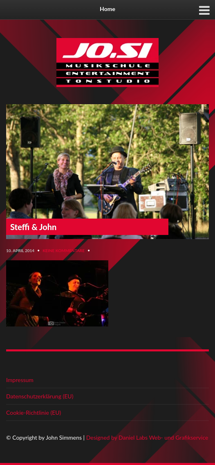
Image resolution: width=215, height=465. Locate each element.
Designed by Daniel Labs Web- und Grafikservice (147, 437)
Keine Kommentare (64, 250)
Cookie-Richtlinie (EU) (33, 412)
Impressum (20, 379)
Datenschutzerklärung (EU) (39, 396)
